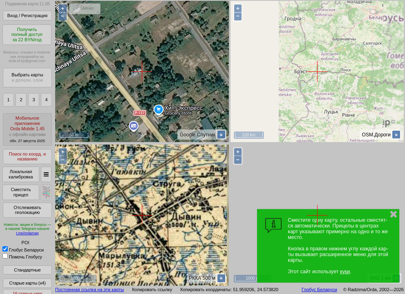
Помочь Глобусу (22, 256)
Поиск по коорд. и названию (27, 156)
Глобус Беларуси (23, 249)
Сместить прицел (21, 192)
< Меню (85, 8)
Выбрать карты (27, 77)
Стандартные (27, 269)
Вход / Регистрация (27, 15)
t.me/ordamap (27, 233)
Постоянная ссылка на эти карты (89, 289)
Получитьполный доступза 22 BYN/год (27, 34)
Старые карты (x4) (27, 283)
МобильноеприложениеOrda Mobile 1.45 (27, 129)
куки (345, 271)
